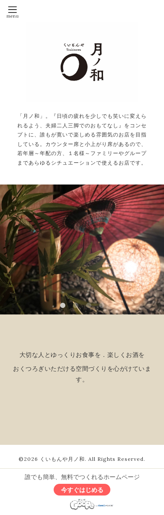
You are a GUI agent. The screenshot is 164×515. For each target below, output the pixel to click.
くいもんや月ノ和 (62, 459)
